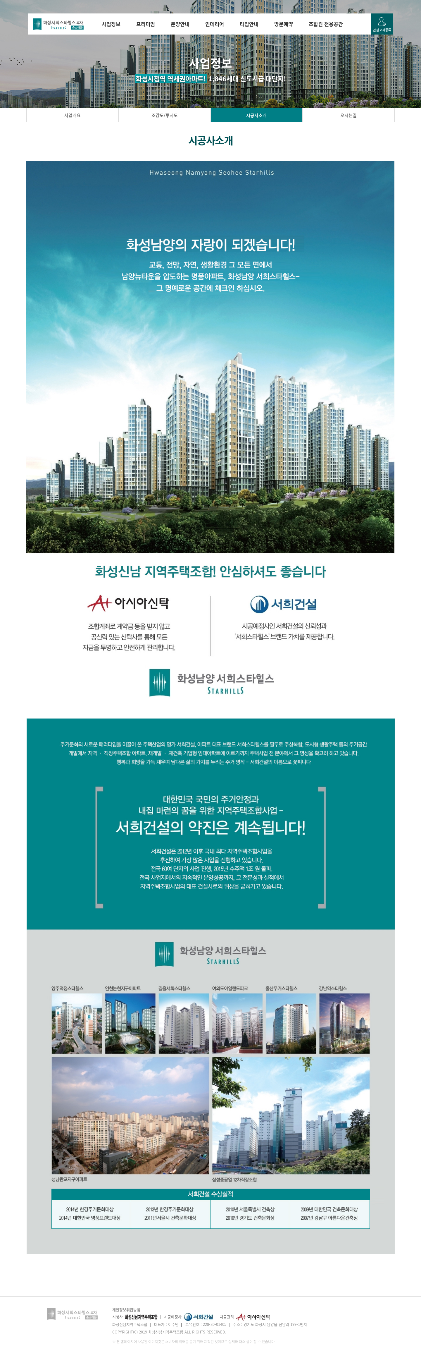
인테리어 (214, 24)
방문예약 (283, 24)
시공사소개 (256, 115)
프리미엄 (145, 24)
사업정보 (111, 24)
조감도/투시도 (164, 115)
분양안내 (180, 24)
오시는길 (348, 115)
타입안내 (249, 24)
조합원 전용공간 (326, 24)
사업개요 (72, 115)
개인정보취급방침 (126, 1309)
